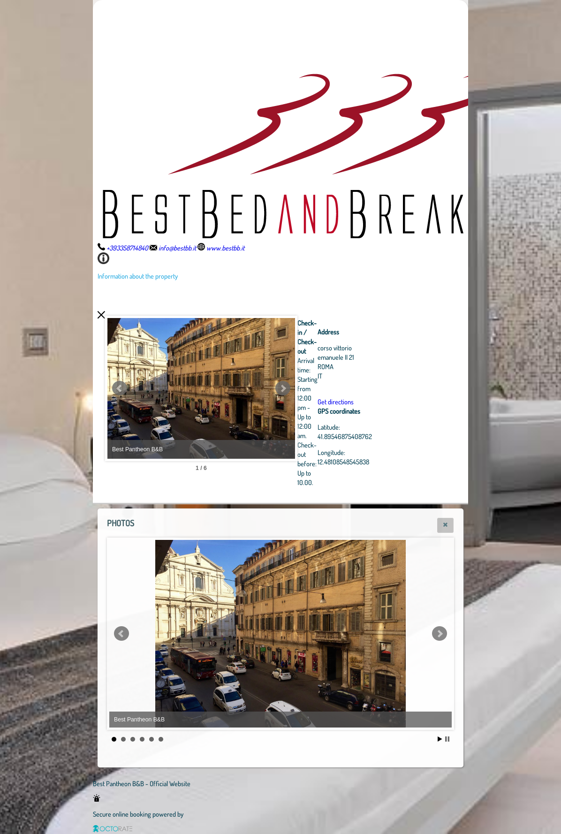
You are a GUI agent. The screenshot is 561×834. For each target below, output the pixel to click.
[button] (445, 525)
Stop (447, 739)
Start (440, 739)
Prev (119, 388)
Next (282, 388)
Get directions (336, 401)
